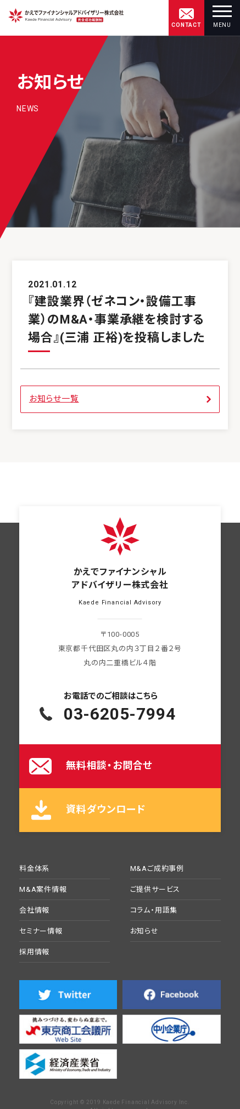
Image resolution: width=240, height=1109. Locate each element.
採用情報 (34, 952)
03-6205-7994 (120, 713)
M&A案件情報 (43, 889)
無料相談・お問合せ (109, 765)
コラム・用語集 (154, 910)
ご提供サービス (155, 889)
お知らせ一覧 (54, 399)
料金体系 (34, 869)
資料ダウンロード (105, 809)
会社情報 (34, 910)
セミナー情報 (41, 931)
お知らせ (144, 931)
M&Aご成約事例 (157, 869)
